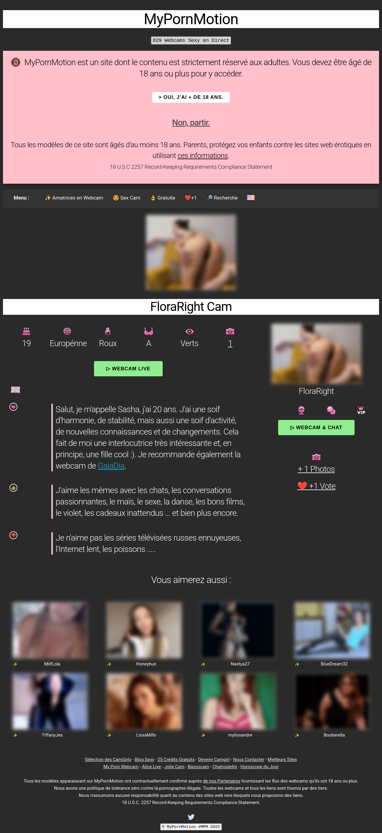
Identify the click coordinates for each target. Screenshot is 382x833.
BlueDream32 (334, 664)
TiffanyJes (52, 735)
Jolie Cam (174, 766)
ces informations (203, 155)
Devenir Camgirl (213, 759)
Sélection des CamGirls (108, 759)
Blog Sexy (144, 759)
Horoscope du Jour (260, 766)
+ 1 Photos (316, 469)
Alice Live (151, 766)
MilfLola (52, 664)
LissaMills (146, 735)
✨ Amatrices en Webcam (74, 198)
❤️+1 (191, 198)
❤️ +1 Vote (316, 486)
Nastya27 (240, 664)
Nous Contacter (248, 759)
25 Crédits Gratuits (176, 759)
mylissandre (240, 735)
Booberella (334, 735)
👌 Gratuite (162, 198)
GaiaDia (111, 466)
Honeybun (146, 664)
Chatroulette (224, 766)
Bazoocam (198, 766)
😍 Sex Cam (126, 198)
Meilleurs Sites (282, 759)
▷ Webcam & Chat (316, 427)
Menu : (21, 198)
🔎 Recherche (222, 198)
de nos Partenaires (221, 781)
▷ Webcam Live (128, 368)
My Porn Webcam (121, 766)
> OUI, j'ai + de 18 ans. (191, 97)
